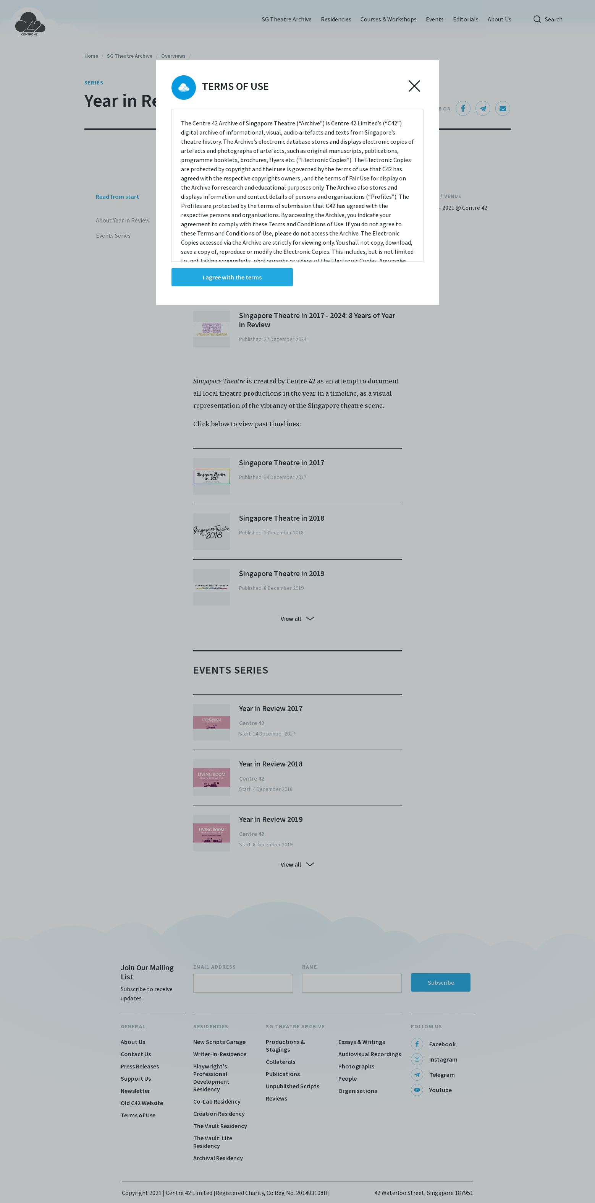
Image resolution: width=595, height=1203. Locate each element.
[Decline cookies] (414, 86)
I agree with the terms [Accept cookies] (232, 277)
